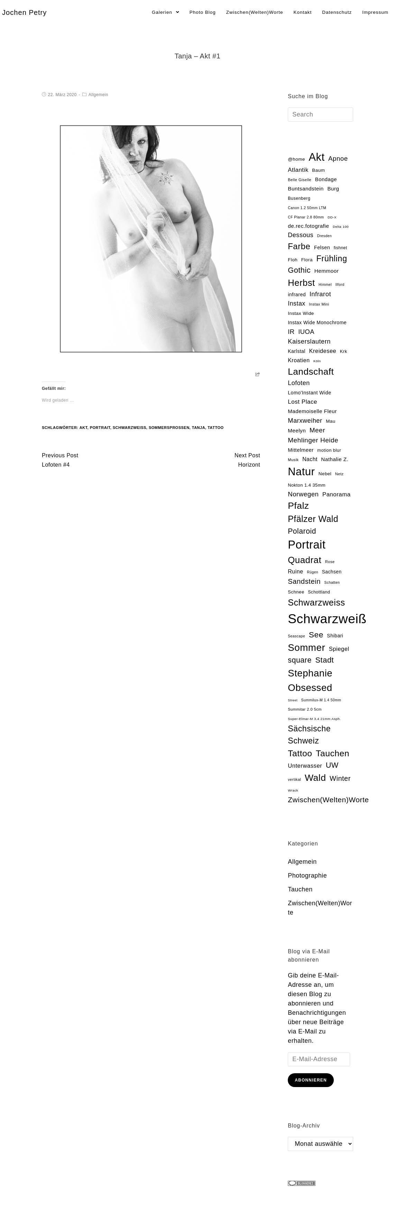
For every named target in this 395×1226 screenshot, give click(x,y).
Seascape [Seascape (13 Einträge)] (296, 636)
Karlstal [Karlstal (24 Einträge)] (296, 351)
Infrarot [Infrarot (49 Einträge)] (320, 294)
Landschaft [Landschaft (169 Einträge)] (311, 371)
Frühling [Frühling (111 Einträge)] (331, 258)
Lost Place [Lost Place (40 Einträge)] (302, 402)
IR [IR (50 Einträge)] (291, 331)
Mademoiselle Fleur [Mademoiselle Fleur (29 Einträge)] (312, 411)
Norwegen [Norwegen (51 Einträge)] (303, 494)
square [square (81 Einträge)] (300, 660)
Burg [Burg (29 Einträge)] (333, 188)
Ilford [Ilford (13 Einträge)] (340, 285)
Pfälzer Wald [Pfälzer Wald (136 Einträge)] (313, 519)
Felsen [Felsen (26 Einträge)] (322, 247)
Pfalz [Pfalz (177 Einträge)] (298, 505)
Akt (84, 427)
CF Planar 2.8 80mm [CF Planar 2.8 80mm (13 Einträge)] (306, 217)
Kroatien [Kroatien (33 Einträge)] (299, 360)
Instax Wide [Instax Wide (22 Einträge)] (301, 313)
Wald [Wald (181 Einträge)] (315, 778)
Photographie (307, 875)
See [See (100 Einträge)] (316, 634)
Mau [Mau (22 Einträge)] (331, 421)
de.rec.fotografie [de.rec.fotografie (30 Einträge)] (308, 226)
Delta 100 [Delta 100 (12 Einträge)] (341, 226)
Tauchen (300, 889)
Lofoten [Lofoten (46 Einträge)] (299, 383)
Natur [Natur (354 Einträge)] (301, 472)
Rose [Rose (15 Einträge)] (330, 562)
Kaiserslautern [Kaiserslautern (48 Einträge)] (309, 341)
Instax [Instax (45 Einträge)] (296, 303)
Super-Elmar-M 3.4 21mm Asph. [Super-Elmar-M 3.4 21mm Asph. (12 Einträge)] (314, 719)
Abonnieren (311, 1080)
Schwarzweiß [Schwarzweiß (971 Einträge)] (327, 618)
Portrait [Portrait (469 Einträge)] (306, 544)
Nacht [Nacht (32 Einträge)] (310, 459)
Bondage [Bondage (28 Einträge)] (326, 179)
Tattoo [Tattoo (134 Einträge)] (300, 753)
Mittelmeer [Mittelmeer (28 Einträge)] (301, 450)
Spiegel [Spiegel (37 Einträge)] (339, 649)
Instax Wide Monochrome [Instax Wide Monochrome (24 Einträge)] (317, 322)
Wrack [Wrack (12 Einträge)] (293, 790)
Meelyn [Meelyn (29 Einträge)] (297, 430)
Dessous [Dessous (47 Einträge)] (300, 235)
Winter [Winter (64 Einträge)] (340, 778)
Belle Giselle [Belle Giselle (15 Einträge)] (299, 180)
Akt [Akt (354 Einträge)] (316, 157)
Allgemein (98, 94)
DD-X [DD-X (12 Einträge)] (332, 217)
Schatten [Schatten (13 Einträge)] (332, 582)
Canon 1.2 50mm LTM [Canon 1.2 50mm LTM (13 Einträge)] (307, 208)
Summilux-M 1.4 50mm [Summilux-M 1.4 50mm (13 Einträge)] (321, 700)
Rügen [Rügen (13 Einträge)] (312, 572)
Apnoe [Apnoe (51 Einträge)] (338, 158)
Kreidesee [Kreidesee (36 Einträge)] (322, 351)
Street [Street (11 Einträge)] (292, 700)
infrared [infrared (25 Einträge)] (297, 294)
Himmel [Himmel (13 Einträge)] (325, 285)
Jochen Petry (24, 12)
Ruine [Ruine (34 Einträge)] (295, 571)
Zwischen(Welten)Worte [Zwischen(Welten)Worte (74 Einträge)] (328, 800)
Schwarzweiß (129, 427)
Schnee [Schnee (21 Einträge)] (296, 592)
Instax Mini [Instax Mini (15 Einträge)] (319, 304)
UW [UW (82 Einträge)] (332, 765)
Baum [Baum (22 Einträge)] (318, 170)
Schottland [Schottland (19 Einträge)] (319, 592)
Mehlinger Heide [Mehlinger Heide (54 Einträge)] (313, 440)
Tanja (198, 427)
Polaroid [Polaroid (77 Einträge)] (302, 531)
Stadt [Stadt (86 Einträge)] (324, 660)
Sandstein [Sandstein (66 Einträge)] (304, 581)
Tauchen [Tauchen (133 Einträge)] (332, 753)
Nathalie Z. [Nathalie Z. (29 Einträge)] (334, 459)
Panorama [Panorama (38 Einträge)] (336, 494)
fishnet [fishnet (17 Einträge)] (340, 247)
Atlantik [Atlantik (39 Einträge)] (298, 170)
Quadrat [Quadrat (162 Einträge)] (304, 560)
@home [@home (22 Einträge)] (296, 159)
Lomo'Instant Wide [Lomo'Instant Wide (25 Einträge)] (309, 392)
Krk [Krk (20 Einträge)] (343, 351)
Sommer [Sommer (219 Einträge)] (306, 647)
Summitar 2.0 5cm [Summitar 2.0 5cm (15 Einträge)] (305, 709)
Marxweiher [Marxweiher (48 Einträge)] (305, 420)
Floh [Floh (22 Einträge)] (292, 259)
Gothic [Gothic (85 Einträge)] (299, 270)
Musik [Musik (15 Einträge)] (293, 460)
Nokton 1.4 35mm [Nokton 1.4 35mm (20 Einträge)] (306, 485)
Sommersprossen (169, 427)
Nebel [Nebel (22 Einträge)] (325, 473)
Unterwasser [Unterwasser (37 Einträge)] (305, 765)
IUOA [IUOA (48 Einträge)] (306, 331)
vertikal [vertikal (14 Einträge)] (294, 779)
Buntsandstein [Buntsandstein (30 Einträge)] (306, 188)
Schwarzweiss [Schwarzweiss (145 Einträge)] (316, 602)
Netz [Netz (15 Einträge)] (339, 474)
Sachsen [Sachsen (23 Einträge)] (332, 571)
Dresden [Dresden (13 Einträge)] (324, 236)
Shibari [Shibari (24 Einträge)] (335, 635)
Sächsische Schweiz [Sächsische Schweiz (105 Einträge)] (309, 734)
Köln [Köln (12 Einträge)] (317, 361)
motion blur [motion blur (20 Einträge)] (329, 450)
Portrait (100, 427)
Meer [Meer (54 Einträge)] (317, 430)
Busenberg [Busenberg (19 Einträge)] (299, 198)
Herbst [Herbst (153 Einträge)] (301, 283)
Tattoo (215, 427)
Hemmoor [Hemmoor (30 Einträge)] (326, 271)
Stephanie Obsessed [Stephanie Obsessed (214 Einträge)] (310, 680)
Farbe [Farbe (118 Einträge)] (299, 246)
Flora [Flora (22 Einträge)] (307, 259)
